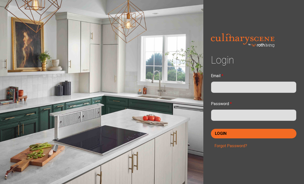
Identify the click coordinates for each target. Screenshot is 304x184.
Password (221, 103)
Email (217, 75)
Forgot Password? (230, 145)
